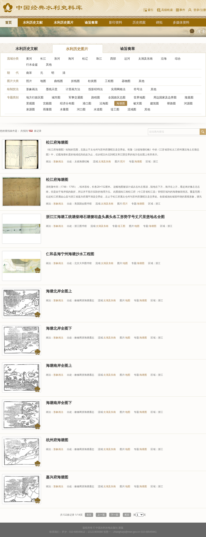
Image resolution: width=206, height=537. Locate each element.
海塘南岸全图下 (59, 402)
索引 (150, 10)
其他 (49, 64)
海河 (71, 58)
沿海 (164, 58)
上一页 (101, 514)
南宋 (29, 73)
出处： (70, 161)
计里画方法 (73, 89)
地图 (43, 81)
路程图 (95, 97)
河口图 (81, 109)
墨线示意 (51, 89)
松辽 (85, 58)
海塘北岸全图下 (59, 328)
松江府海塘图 (57, 142)
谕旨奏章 (91, 22)
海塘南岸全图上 (59, 365)
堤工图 (115, 109)
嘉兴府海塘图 (57, 477)
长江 (43, 58)
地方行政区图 (34, 97)
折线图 (75, 81)
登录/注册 (199, 10)
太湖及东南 (145, 58)
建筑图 (154, 103)
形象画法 (32, 89)
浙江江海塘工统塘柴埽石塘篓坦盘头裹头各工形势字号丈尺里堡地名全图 (105, 216)
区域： (149, 161)
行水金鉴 (32, 64)
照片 (29, 81)
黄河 (29, 58)
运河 (127, 58)
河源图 (188, 103)
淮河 (57, 58)
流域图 (132, 109)
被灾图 (137, 103)
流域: (95, 161)
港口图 (87, 103)
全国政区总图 (116, 97)
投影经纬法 (95, 89)
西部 (113, 58)
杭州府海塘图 (57, 439)
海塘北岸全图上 (59, 291)
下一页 (114, 514)
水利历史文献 (33, 22)
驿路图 (171, 103)
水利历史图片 (64, 22)
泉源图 (30, 109)
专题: (132, 161)
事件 (181, 10)
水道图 (98, 109)
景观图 (30, 103)
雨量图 (47, 109)
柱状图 (92, 81)
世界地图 (139, 97)
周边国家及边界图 (165, 97)
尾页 (126, 514)
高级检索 (167, 10)
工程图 (109, 81)
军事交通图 (76, 97)
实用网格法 (118, 89)
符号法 (138, 89)
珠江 (99, 58)
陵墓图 (189, 97)
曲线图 (58, 81)
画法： (49, 161)
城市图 (56, 97)
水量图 (64, 109)
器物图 (126, 81)
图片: (117, 161)
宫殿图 (47, 103)
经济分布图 (67, 103)
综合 (178, 58)
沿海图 (103, 103)
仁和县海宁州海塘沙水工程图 (70, 253)
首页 (8, 22)
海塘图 (120, 103)
